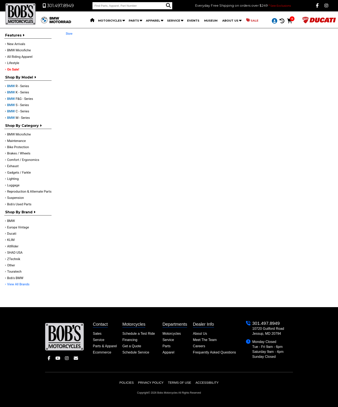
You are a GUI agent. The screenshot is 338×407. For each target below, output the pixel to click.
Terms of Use (179, 382)
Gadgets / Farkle (19, 172)
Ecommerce (102, 352)
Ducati (11, 234)
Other (11, 265)
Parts (134, 20)
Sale (252, 20)
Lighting (13, 179)
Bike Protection (18, 147)
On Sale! (13, 69)
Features (14, 35)
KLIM (11, 240)
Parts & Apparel (105, 346)
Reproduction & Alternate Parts (29, 191)
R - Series (18, 86)
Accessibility (207, 382)
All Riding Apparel (20, 57)
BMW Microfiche (19, 50)
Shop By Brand (20, 212)
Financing (129, 340)
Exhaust (13, 166)
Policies (126, 382)
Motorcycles (110, 20)
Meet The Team (205, 340)
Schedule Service (135, 352)
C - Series (18, 111)
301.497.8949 (266, 323)
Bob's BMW (15, 278)
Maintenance (16, 141)
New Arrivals (16, 44)
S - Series (18, 105)
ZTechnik (13, 259)
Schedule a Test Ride (138, 333)
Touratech (14, 271)
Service (173, 20)
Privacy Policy (151, 382)
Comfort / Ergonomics (23, 160)
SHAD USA (15, 253)
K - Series (18, 92)
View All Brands (18, 284)
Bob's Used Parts (19, 204)
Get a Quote (131, 346)
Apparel (153, 20)
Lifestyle (13, 63)
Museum (211, 20)
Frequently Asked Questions (214, 352)
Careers (199, 346)
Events (193, 20)
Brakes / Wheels (18, 153)
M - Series (18, 118)
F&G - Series (20, 99)
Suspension (15, 198)
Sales (97, 333)
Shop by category (23, 126)
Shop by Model (20, 77)
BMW (11, 221)
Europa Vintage (18, 227)
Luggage (13, 185)
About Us (230, 20)
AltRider (13, 246)
